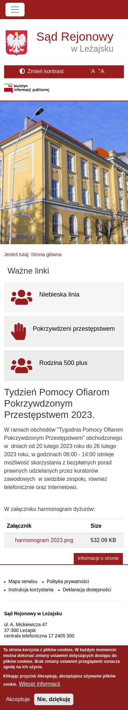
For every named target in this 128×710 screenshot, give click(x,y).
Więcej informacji (39, 689)
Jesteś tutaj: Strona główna (32, 254)
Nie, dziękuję (53, 704)
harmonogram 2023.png (44, 540)
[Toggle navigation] (15, 9)
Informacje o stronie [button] (98, 558)
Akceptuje (18, 704)
